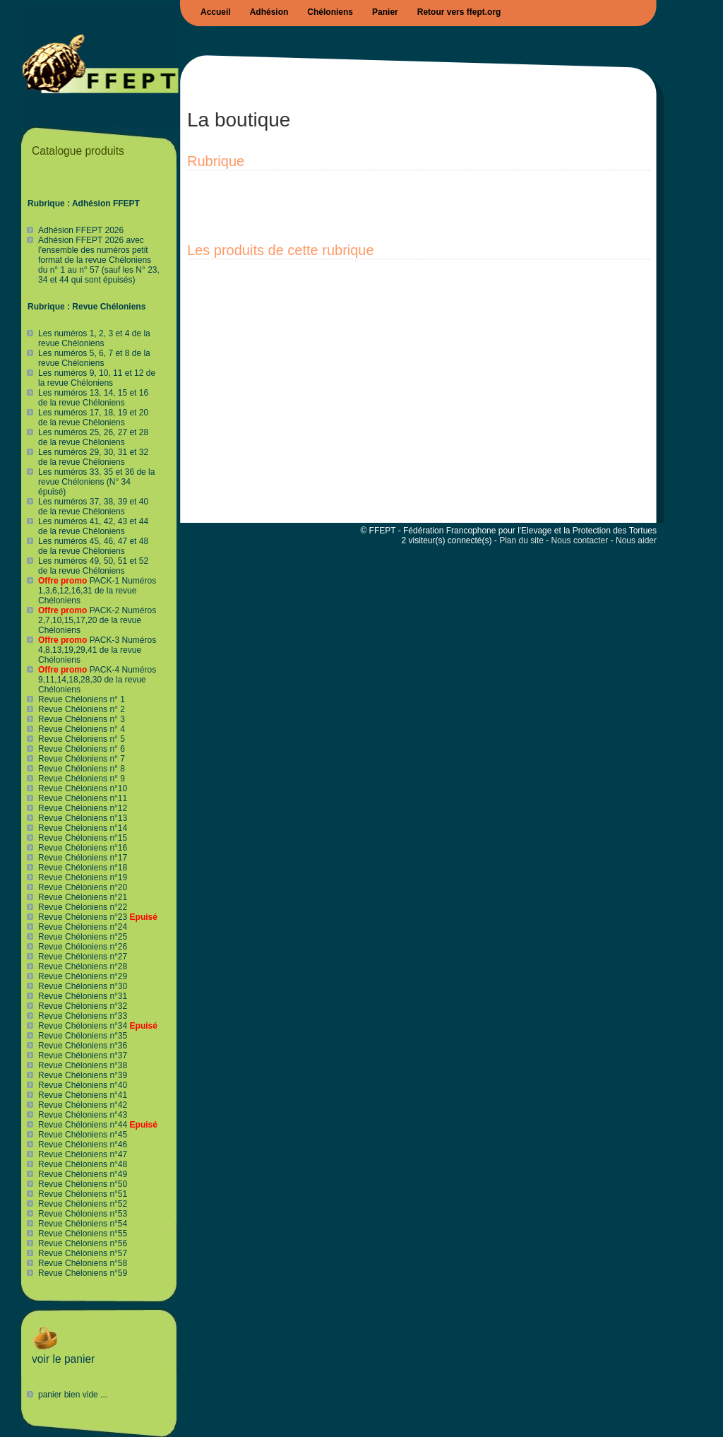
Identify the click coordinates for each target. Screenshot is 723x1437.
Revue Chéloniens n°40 (82, 1085)
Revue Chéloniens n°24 (82, 927)
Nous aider (636, 540)
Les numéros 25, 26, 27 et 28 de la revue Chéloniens (93, 437)
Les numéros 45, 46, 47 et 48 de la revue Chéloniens (93, 546)
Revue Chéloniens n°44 (97, 1125)
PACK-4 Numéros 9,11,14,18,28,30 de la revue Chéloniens (97, 679)
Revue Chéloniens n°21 (82, 897)
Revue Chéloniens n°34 (97, 1026)
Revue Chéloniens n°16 (82, 848)
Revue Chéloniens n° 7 (81, 759)
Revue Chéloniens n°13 (82, 818)
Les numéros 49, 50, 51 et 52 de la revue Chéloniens (93, 566)
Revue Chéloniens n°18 (82, 868)
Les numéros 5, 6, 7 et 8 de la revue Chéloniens (94, 358)
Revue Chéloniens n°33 (82, 1016)
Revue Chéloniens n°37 (82, 1055)
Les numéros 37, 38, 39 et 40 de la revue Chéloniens (93, 506)
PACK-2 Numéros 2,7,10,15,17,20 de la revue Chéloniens (97, 620)
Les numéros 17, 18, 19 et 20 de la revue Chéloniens (93, 417)
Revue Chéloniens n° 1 (81, 699)
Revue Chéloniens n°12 (82, 808)
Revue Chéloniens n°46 (82, 1144)
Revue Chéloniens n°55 (82, 1233)
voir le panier (63, 1354)
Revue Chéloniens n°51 (82, 1194)
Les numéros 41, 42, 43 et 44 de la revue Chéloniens (93, 526)
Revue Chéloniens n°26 (82, 947)
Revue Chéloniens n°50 (82, 1184)
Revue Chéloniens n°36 (82, 1046)
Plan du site (521, 540)
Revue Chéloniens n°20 (82, 887)
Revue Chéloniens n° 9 (81, 778)
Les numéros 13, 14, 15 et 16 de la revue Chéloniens (93, 398)
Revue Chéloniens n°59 (82, 1273)
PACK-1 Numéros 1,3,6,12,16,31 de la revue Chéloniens (97, 590)
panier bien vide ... (72, 1395)
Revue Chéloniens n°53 (82, 1214)
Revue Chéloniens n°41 (82, 1095)
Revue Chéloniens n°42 (82, 1105)
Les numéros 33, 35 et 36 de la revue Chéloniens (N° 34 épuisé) (96, 482)
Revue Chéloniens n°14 (82, 828)
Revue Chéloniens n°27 (82, 957)
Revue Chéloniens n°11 (82, 798)
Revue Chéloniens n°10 (82, 788)
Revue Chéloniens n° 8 (81, 769)
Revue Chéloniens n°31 (82, 996)
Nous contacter (580, 540)
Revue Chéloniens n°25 (82, 937)
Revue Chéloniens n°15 (82, 838)
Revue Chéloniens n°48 (82, 1164)
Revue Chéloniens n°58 (82, 1263)
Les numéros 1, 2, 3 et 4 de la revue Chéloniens (94, 338)
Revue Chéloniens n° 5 (81, 739)
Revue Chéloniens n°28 (82, 966)
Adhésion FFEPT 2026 (81, 230)
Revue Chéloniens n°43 (82, 1115)
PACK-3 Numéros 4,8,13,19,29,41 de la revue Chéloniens (97, 650)
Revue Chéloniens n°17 (82, 858)
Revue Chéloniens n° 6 (81, 749)
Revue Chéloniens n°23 (97, 917)
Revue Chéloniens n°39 (82, 1075)
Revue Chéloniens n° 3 (81, 719)
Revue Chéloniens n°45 (82, 1135)
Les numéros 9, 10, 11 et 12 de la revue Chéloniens (96, 378)
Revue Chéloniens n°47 (82, 1154)
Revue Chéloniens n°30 (82, 986)
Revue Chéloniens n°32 (82, 1006)
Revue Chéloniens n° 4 (81, 729)
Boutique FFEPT (100, 66)
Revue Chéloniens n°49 (82, 1174)
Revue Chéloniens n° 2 (81, 709)
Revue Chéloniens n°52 (82, 1204)
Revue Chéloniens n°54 (82, 1224)
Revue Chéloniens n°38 (82, 1065)
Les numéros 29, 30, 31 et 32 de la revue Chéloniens (93, 457)
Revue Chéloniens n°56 (82, 1243)
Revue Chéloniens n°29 (82, 976)
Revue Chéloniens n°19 (82, 877)
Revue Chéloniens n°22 (82, 907)
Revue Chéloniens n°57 (82, 1253)
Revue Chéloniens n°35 (82, 1036)
